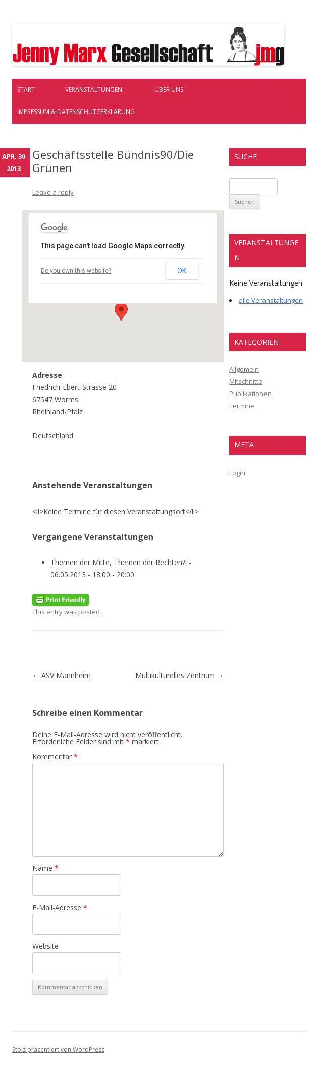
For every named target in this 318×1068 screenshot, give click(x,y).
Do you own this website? (76, 270)
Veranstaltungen (93, 89)
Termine (241, 405)
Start (26, 89)
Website (45, 946)
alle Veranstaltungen (271, 300)
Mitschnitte (245, 381)
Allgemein (244, 369)
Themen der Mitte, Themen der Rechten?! (118, 562)
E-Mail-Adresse (59, 907)
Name (45, 868)
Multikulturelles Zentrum (179, 675)
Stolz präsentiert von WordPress (58, 1049)
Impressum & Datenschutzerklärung (76, 111)
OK (181, 271)
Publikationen (250, 393)
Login (237, 472)
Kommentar (55, 756)
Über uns (168, 89)
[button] (121, 311)
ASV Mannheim (61, 675)
